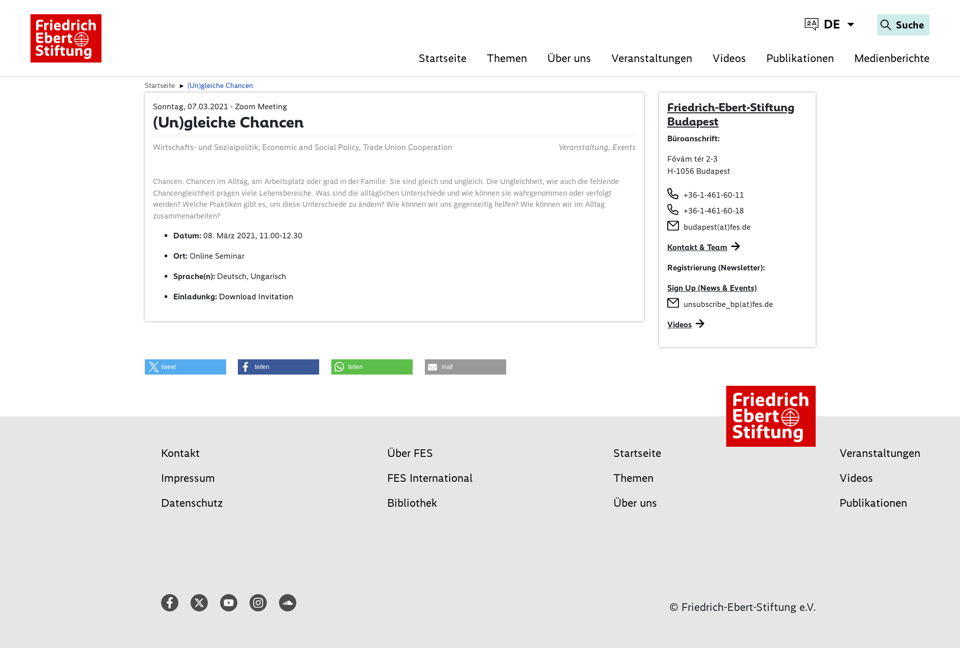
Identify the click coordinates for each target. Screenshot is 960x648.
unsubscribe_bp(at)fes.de (728, 304)
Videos (729, 58)
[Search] (903, 25)
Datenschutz (192, 503)
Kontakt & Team (697, 247)
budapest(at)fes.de (717, 227)
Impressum (188, 478)
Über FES (410, 453)
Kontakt (180, 453)
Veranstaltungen (651, 58)
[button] (185, 367)
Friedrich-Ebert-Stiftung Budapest (730, 114)
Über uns (569, 58)
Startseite (443, 58)
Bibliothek (412, 503)
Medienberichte (892, 58)
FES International (430, 478)
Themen (507, 58)
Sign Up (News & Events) (712, 288)
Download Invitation (256, 296)
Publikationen (800, 58)
